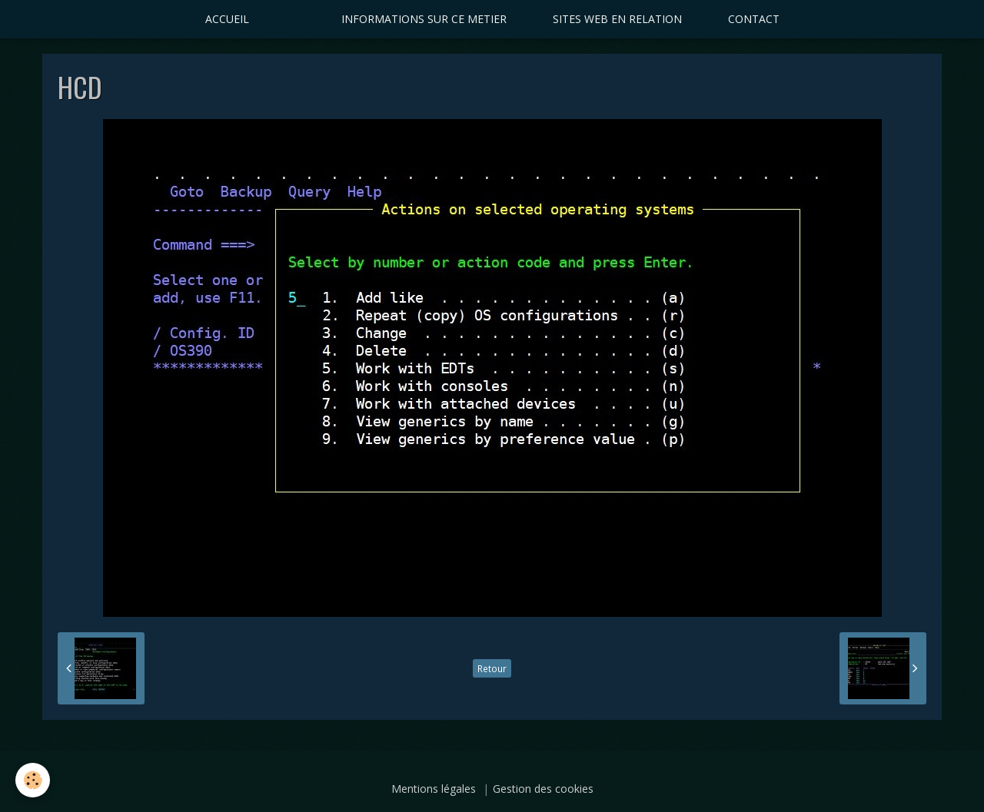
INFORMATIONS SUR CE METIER (424, 19)
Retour (492, 668)
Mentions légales (433, 788)
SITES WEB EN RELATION (617, 19)
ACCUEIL (227, 19)
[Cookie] (32, 780)
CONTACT (754, 19)
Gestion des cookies (543, 788)
